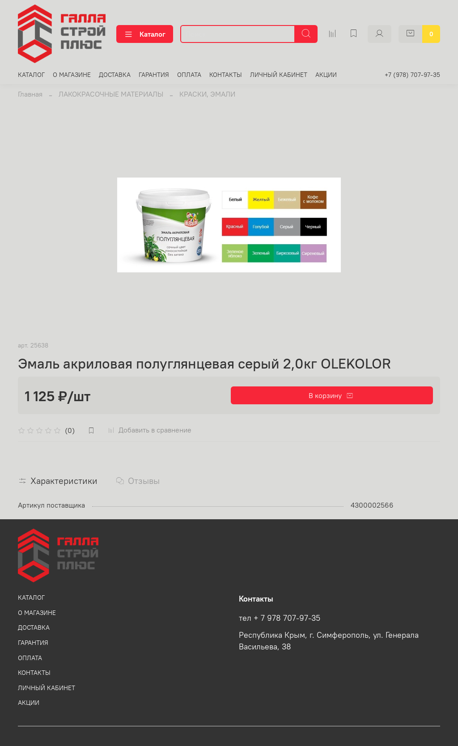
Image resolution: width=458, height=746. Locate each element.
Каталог (144, 34)
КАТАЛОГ (31, 75)
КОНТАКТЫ (225, 75)
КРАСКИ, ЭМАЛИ (207, 93)
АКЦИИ (326, 75)
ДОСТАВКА (115, 75)
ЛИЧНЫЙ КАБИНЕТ (278, 75)
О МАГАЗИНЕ (72, 75)
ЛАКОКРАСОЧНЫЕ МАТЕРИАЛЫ (111, 93)
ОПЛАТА (189, 75)
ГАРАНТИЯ (154, 75)
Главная (30, 93)
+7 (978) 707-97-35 (412, 75)
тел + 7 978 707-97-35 (279, 618)
